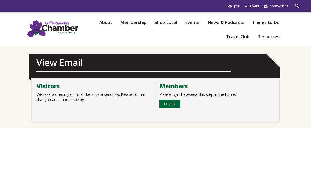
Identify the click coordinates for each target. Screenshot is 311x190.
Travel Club (237, 37)
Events (192, 22)
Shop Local (165, 22)
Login (170, 104)
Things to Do (266, 22)
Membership (133, 22)
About (105, 22)
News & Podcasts (226, 22)
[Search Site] (297, 6)
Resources (268, 37)
